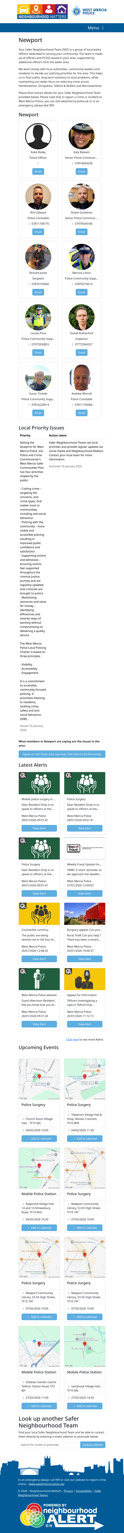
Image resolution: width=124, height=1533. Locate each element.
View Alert (39, 828)
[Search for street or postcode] (49, 1444)
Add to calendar (39, 1139)
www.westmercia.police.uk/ (46, 1484)
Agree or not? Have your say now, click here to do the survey (62, 754)
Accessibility (84, 1491)
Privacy (68, 1491)
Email (38, 171)
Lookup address (92, 1445)
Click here (72, 1039)
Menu (96, 28)
